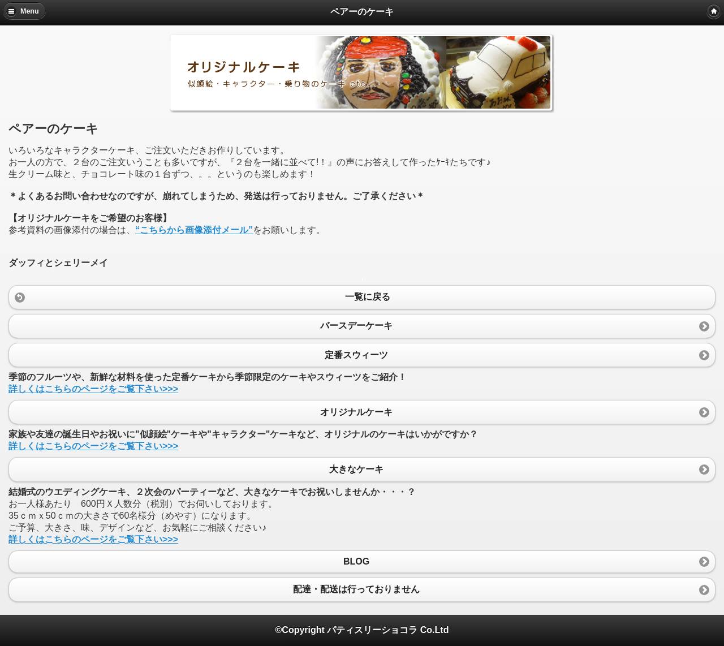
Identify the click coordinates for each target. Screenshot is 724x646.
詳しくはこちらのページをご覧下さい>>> (93, 389)
